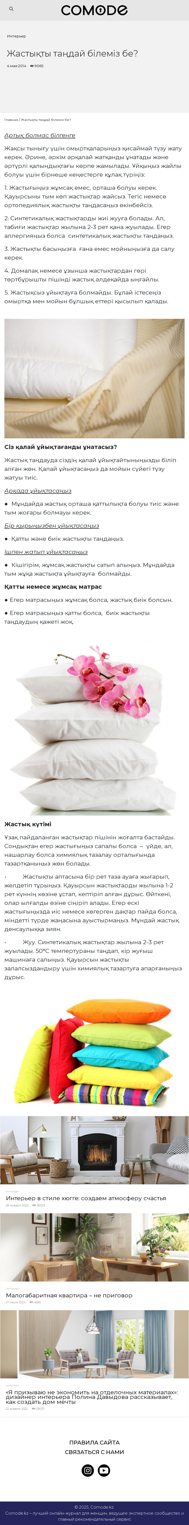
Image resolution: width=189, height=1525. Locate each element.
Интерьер (16, 36)
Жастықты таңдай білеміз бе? (46, 120)
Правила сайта (94, 1442)
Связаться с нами (94, 1452)
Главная (11, 120)
